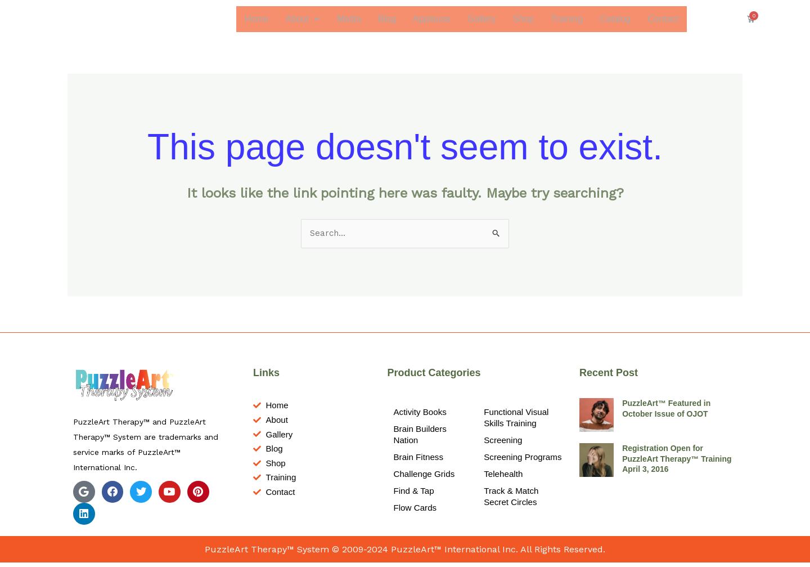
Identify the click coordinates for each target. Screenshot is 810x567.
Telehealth (504, 487)
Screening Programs (504, 464)
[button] (302, 19)
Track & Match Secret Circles (513, 509)
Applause (431, 19)
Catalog (614, 19)
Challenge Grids (425, 475)
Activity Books (421, 413)
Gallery (481, 19)
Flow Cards (416, 509)
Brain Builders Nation (421, 436)
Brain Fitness (419, 458)
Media (348, 19)
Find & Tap (414, 492)
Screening (504, 442)
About (302, 19)
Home (256, 19)
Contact (662, 19)
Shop (522, 19)
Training (566, 19)
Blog (386, 19)
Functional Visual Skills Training (518, 419)
